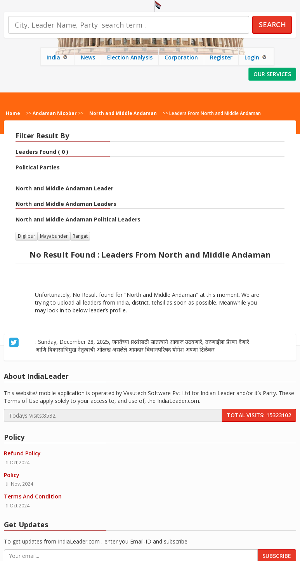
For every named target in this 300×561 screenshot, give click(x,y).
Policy (11, 475)
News (88, 57)
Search (272, 24)
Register (221, 57)
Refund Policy (22, 453)
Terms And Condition (33, 496)
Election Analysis (130, 57)
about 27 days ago (218, 350)
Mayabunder (54, 236)
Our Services (272, 74)
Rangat (80, 236)
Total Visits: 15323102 (259, 415)
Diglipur (26, 236)
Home (13, 113)
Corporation (181, 57)
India (58, 57)
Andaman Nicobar (55, 113)
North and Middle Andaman (123, 113)
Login (256, 57)
